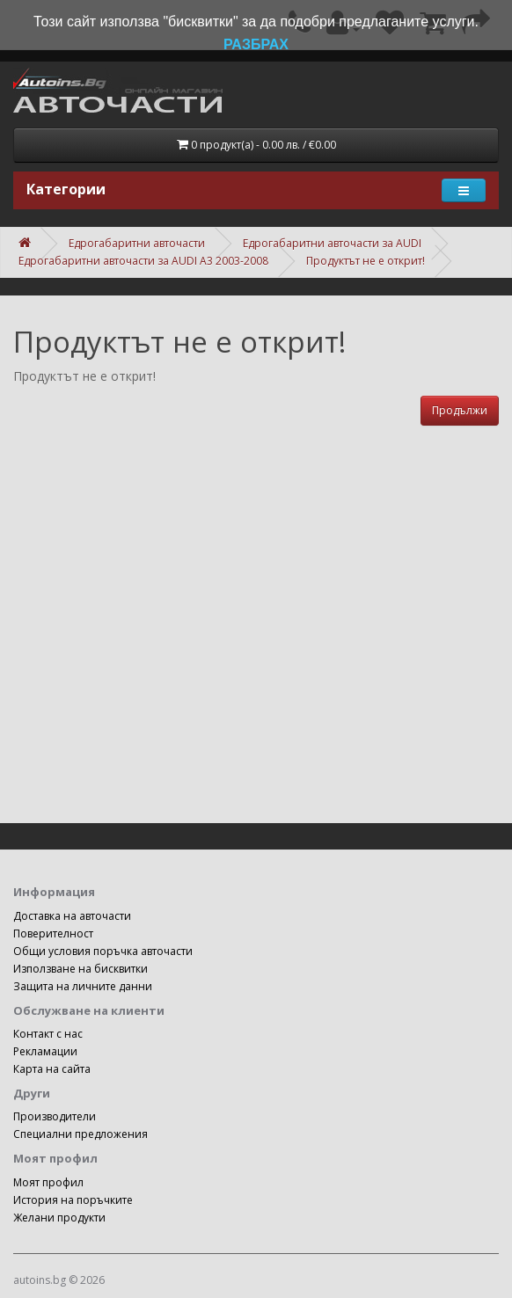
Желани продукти (59, 1217)
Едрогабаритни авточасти (137, 243)
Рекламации (45, 1051)
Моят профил (48, 1182)
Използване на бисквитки (80, 968)
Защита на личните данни (82, 986)
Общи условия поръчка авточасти (103, 951)
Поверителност (53, 933)
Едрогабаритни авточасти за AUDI (332, 243)
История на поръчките (73, 1199)
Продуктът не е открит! (365, 260)
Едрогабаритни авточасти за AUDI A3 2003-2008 (143, 260)
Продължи (459, 410)
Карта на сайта (52, 1068)
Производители (54, 1116)
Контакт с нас (48, 1033)
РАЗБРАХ (256, 44)
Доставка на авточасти (72, 915)
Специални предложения (80, 1134)
